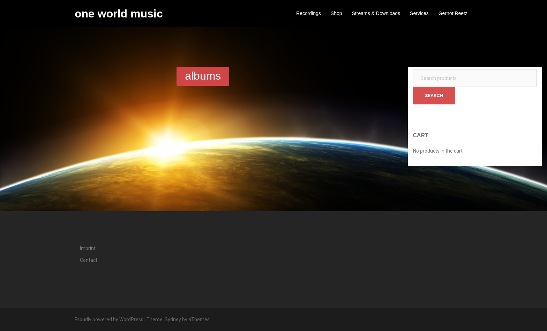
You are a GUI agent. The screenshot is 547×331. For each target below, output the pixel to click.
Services (419, 13)
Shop (336, 13)
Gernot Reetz (453, 13)
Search (434, 95)
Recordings (308, 13)
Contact (88, 260)
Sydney (173, 319)
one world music (119, 13)
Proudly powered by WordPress (109, 319)
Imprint (88, 248)
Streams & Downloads (376, 13)
